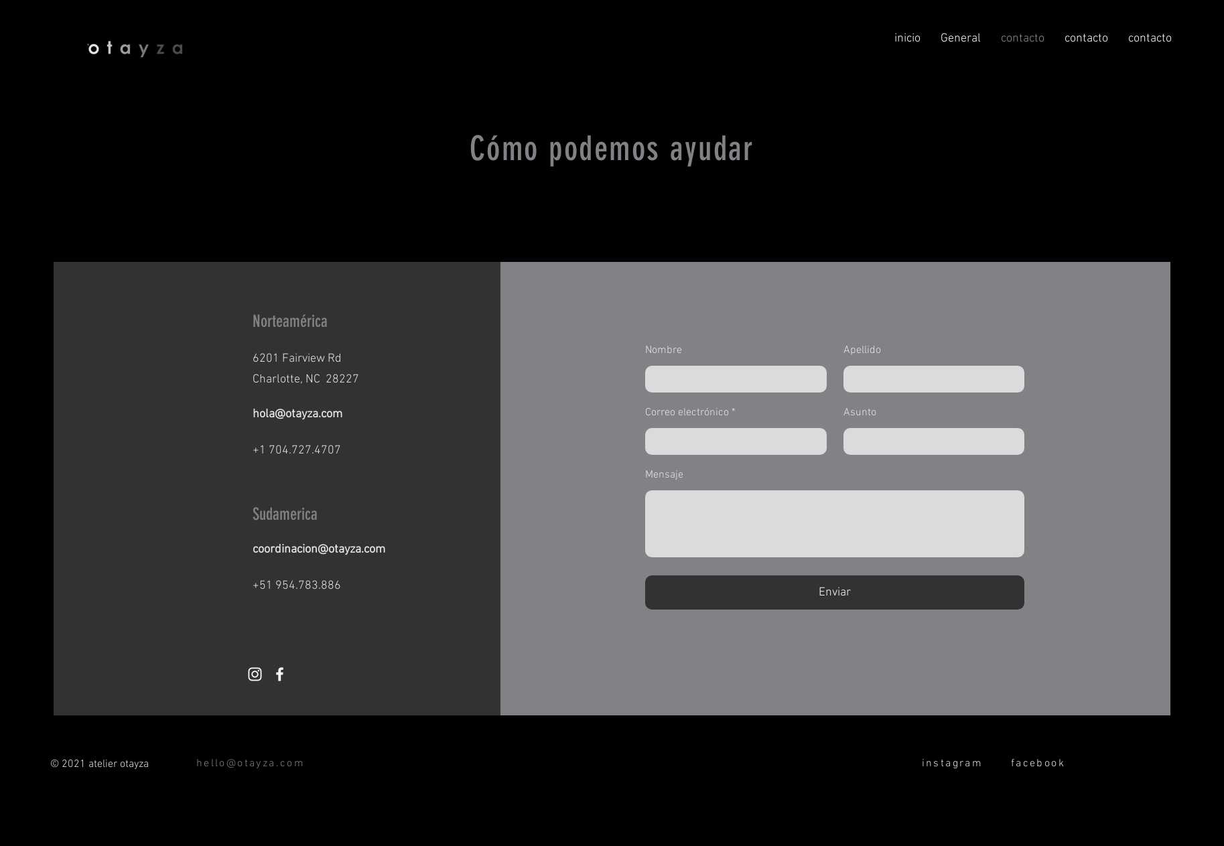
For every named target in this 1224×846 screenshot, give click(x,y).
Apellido (862, 350)
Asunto (859, 412)
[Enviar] (834, 592)
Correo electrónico (687, 412)
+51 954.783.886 (297, 586)
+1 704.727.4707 (297, 450)
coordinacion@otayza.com (319, 550)
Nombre (663, 350)
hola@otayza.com (297, 414)
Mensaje (664, 475)
